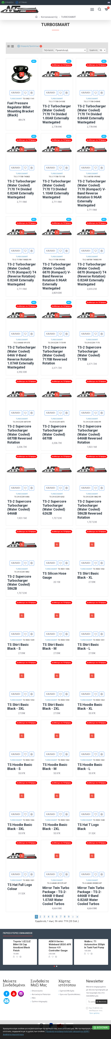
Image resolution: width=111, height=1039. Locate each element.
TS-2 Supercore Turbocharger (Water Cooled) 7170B (89, 353)
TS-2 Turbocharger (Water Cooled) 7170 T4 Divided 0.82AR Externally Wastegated (21, 189)
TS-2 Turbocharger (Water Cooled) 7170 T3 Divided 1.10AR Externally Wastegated (56, 189)
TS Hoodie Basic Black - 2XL (54, 827)
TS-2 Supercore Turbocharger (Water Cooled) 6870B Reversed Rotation (19, 434)
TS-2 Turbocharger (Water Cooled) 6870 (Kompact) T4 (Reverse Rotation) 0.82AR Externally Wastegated (91, 274)
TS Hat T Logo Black (88, 827)
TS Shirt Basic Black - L (88, 647)
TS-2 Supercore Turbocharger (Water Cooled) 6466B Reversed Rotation (89, 434)
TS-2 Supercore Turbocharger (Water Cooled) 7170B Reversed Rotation (54, 355)
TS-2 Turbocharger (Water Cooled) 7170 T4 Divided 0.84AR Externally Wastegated (91, 114)
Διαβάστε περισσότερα (13, 1034)
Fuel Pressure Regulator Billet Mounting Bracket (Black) (20, 109)
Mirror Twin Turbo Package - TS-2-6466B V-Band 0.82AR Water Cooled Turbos (90, 896)
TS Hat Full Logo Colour (19, 887)
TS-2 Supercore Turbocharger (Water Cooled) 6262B (54, 507)
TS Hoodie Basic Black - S (19, 767)
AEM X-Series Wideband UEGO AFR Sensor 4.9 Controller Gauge (60, 946)
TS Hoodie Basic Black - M (54, 767)
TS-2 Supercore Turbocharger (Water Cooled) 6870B (54, 432)
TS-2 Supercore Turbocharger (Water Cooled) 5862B (19, 583)
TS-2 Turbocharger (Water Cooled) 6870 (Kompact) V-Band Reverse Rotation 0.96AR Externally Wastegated (56, 276)
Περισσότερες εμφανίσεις (18, 933)
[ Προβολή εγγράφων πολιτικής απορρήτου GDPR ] (67, 1031)
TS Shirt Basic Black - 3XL (18, 707)
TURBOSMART (16, 99)
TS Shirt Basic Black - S (18, 647)
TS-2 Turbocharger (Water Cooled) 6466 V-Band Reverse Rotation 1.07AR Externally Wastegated (21, 357)
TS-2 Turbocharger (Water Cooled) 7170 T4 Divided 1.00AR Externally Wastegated (56, 114)
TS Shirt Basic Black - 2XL (53, 707)
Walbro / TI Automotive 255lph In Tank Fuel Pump (94, 944)
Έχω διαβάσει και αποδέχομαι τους (94, 1010)
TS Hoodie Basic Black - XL (89, 707)
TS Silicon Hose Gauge (54, 576)
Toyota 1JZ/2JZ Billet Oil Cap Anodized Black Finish (22, 946)
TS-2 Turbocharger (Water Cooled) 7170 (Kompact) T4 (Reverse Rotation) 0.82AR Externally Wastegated (21, 274)
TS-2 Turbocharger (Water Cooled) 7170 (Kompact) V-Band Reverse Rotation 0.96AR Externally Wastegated (91, 193)
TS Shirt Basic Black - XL (88, 576)
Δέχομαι (102, 1027)
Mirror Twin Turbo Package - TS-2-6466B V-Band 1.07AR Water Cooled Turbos (55, 896)
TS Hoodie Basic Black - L (89, 767)
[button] (54, 966)
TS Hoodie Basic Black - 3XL (19, 827)
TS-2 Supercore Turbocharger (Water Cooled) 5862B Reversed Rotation (89, 509)
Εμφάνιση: (94, 50)
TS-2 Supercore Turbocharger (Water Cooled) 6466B (19, 507)
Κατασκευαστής (49, 17)
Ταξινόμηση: (49, 50)
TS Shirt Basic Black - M (53, 647)
